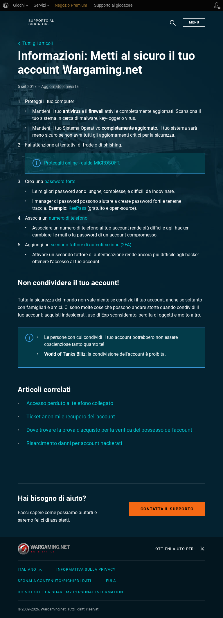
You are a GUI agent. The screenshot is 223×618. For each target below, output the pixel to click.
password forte (59, 181)
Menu (194, 22)
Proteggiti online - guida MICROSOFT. (82, 163)
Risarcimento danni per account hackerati (74, 443)
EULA (111, 581)
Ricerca (172, 25)
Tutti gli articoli (37, 43)
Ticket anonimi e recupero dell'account (70, 416)
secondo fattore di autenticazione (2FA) (91, 244)
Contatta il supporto (167, 509)
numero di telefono (68, 218)
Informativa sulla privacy (86, 569)
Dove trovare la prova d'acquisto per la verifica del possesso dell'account (109, 430)
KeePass (77, 208)
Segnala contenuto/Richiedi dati (54, 581)
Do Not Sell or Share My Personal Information (70, 592)
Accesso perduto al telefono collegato (69, 403)
